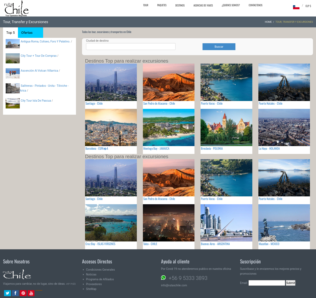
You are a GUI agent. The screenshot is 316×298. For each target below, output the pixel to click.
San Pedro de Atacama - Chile (159, 103)
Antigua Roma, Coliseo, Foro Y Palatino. (45, 41)
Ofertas (26, 33)
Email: (262, 283)
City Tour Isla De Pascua (36, 100)
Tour (145, 5)
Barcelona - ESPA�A (96, 148)
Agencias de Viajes (203, 5)
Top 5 (10, 33)
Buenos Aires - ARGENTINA (215, 243)
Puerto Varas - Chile (211, 103)
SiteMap (91, 289)
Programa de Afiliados (100, 279)
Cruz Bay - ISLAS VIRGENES (100, 243)
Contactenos (255, 5)
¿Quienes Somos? (231, 5)
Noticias (91, 274)
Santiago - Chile (94, 103)
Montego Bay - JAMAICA (156, 148)
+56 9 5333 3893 (188, 278)
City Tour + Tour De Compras (39, 55)
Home (268, 22)
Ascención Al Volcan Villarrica (39, 70)
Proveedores (94, 284)
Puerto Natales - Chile (270, 103)
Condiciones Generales (100, 269)
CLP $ (308, 6)
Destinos (180, 5)
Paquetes (161, 5)
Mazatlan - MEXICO (269, 243)
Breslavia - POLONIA (212, 148)
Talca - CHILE (150, 243)
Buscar (219, 46)
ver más (71, 283)
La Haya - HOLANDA (269, 148)
